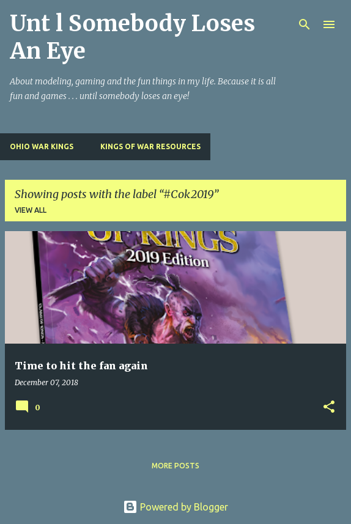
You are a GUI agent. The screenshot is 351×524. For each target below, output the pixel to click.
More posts (175, 466)
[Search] (304, 24)
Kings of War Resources (150, 146)
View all (30, 210)
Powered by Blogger (175, 506)
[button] (329, 407)
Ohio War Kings (41, 146)
